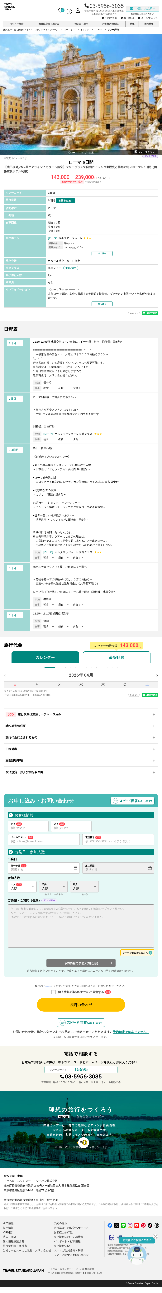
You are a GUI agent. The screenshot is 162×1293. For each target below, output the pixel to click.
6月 (70, 669)
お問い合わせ (81, 1009)
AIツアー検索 (16, 22)
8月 (92, 669)
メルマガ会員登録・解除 (67, 1256)
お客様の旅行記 (110, 22)
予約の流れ (60, 1231)
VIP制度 (7, 1239)
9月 (103, 669)
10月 (114, 669)
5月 (59, 669)
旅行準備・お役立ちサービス (70, 1235)
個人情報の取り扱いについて (48, 990)
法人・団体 (9, 1244)
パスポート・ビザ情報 (66, 1248)
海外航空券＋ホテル (49, 22)
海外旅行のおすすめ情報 (67, 1244)
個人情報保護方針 (13, 1248)
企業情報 (8, 1231)
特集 (132, 22)
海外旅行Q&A (61, 1252)
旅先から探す (81, 22)
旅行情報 (149, 22)
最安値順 (116, 657)
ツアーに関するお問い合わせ (70, 1260)
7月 (81, 669)
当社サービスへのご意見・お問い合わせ (25, 1256)
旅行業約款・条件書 (14, 1252)
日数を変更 (64, 200)
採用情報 (8, 1235)
